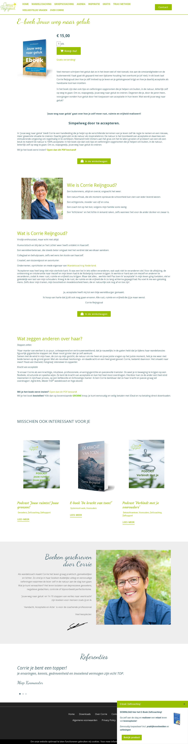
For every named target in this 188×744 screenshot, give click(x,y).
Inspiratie (94, 4)
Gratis (106, 4)
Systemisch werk (77, 508)
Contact (163, 7)
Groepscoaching (64, 4)
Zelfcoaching (33, 512)
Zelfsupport (45, 512)
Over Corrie (57, 10)
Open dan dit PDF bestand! (63, 391)
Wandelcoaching (41, 4)
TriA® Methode (122, 4)
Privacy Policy (109, 720)
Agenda (81, 4)
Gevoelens (22, 512)
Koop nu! (68, 51)
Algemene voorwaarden (85, 720)
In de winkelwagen (94, 161)
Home (25, 4)
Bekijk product (132, 737)
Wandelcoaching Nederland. (81, 265)
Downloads (85, 714)
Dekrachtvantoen (130, 512)
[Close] (184, 704)
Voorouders (91, 508)
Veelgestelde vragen (34, 10)
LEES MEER (23, 519)
